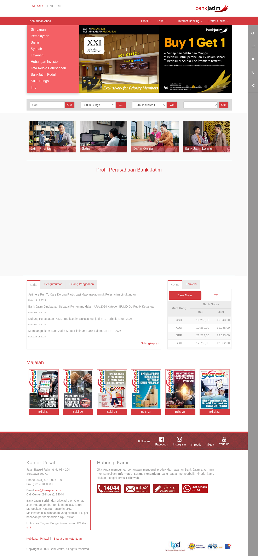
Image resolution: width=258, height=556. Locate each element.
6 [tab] (218, 87)
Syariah (36, 49)
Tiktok (210, 444)
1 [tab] (187, 87)
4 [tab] (206, 87)
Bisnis (35, 42)
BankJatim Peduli (44, 74)
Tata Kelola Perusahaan (48, 68)
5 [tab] (212, 87)
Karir (161, 21)
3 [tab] (199, 87)
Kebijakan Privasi (38, 538)
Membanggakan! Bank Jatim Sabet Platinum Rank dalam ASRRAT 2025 (74, 330)
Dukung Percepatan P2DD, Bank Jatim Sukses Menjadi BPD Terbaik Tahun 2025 (80, 318)
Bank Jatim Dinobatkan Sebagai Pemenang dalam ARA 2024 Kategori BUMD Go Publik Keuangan (91, 306)
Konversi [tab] (191, 284)
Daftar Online (218, 21)
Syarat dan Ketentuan (68, 538)
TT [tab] (216, 295)
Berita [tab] (34, 284)
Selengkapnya (150, 343)
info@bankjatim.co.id (48, 490)
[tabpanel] (155, 59)
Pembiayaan (40, 36)
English (55, 6)
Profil (146, 21)
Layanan (37, 55)
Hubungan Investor (45, 61)
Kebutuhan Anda (40, 21)
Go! (69, 104)
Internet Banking (190, 21)
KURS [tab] (175, 284)
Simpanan (38, 29)
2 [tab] (193, 87)
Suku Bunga (40, 81)
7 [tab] (224, 87)
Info (33, 87)
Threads (196, 444)
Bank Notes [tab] (185, 295)
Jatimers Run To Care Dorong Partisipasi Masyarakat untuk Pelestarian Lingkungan (82, 294)
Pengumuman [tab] (53, 284)
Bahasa (37, 6)
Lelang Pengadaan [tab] (81, 284)
